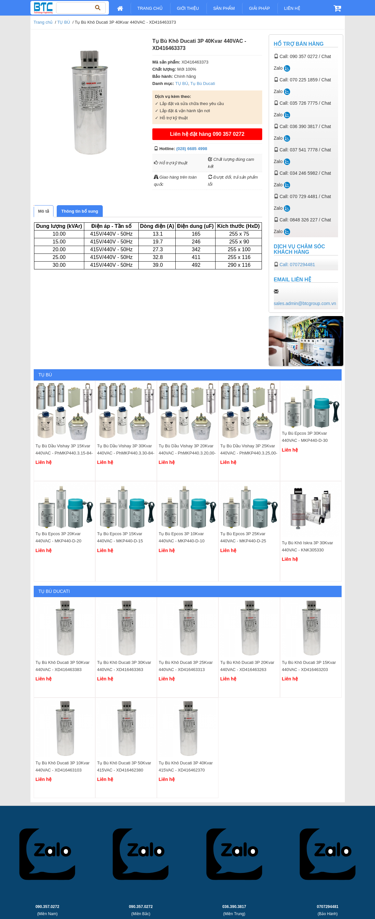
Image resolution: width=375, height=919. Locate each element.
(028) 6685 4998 (191, 148)
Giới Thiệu (188, 8)
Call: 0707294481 (297, 264)
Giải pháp (259, 8)
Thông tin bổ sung (79, 211)
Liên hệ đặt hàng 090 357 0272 (207, 134)
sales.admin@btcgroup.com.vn (305, 303)
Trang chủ (150, 8)
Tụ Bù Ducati (202, 83)
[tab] (44, 211)
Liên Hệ (292, 8)
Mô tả (43, 211)
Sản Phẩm (224, 8)
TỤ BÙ (63, 22)
